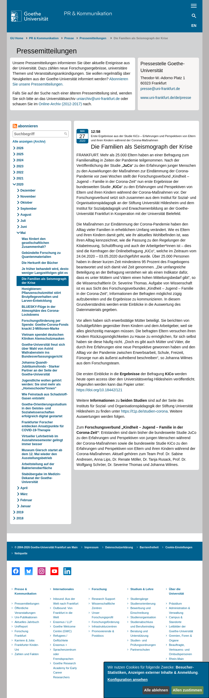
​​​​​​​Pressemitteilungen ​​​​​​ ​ (94, 38)
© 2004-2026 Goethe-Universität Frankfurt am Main (46, 547)
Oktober (27, 202)
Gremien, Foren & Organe (180, 638)
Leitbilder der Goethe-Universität (181, 629)
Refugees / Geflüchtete (60, 638)
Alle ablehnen (156, 690)
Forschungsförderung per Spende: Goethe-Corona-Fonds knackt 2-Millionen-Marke (45, 324)
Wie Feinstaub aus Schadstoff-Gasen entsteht (45, 396)
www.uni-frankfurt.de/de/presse (165, 98)
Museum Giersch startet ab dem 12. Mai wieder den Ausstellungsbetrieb (42, 454)
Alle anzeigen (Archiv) (29, 141)
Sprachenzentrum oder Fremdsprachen (64, 654)
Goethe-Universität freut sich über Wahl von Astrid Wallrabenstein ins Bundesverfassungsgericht (43, 350)
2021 (20, 178)
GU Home (16, 38)
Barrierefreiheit (149, 547)
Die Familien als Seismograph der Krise (44, 281)
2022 (20, 172)
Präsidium (175, 603)
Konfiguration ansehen (127, 679)
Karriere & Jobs (25, 640)
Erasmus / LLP (62, 622)
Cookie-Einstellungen (178, 547)
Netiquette (21, 553)
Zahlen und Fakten (27, 654)
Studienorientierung (142, 603)
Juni (24, 227)
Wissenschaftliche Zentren (103, 606)
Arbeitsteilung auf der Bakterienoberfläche (38, 466)
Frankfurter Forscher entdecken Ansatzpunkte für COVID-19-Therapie (43, 426)
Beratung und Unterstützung (139, 633)
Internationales (63, 589)
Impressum (91, 547)
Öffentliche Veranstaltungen (25, 610)
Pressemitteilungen (27, 603)
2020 (20, 184)
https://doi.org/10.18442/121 (99, 390)
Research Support (103, 598)
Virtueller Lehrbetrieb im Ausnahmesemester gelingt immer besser (42, 440)
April (24, 488)
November (28, 196)
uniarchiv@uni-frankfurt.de (98, 99)
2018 (20, 518)
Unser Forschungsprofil (102, 615)
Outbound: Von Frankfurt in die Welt (62, 612)
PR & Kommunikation (88, 13)
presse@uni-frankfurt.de (160, 89)
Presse (69, 38)
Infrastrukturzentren (104, 626)
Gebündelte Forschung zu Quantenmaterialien (41, 255)
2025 (20, 154)
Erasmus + (60, 644)
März (24, 494)
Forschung (99, 589)
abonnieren (25, 126)
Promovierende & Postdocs (103, 633)
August (26, 215)
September (29, 208)
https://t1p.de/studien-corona (144, 411)
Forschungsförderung (105, 622)
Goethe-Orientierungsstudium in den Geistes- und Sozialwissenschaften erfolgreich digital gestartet (44, 410)
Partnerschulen (140, 649)
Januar (26, 506)
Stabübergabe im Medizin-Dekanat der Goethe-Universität (41, 478)
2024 (20, 160)
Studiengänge (139, 598)
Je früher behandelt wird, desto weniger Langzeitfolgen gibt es (45, 271)
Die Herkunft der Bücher (40, 263)
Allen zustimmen (187, 690)
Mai (23, 233)
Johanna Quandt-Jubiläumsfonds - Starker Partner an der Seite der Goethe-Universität (41, 368)
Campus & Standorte (175, 620)
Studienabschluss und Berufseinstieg (142, 624)
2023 (20, 166)
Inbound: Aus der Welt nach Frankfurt (65, 601)
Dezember (28, 190)
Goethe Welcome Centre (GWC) (64, 629)
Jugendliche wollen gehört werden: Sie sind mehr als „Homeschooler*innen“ (42, 384)
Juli (23, 221)
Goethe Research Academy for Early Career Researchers (65, 670)
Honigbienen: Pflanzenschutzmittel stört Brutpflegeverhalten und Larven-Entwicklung (41, 295)
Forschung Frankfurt (21, 633)
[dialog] (156, 680)
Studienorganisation (143, 617)
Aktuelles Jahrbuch (27, 622)
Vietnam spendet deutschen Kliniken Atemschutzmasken (43, 336)
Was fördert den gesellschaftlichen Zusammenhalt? (35, 243)
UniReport (21, 626)
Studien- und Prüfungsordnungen (143, 643)
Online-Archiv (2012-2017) (60, 104)
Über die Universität (176, 591)
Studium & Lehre (142, 589)
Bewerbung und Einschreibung (140, 610)
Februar (26, 500)
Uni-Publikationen (26, 617)
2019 (20, 512)
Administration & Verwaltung (179, 610)
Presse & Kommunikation (26, 591)
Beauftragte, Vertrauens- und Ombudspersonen (180, 649)
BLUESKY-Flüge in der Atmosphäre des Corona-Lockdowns (40, 311)
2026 (20, 148)
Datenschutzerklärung (119, 547)
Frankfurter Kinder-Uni (27, 647)
